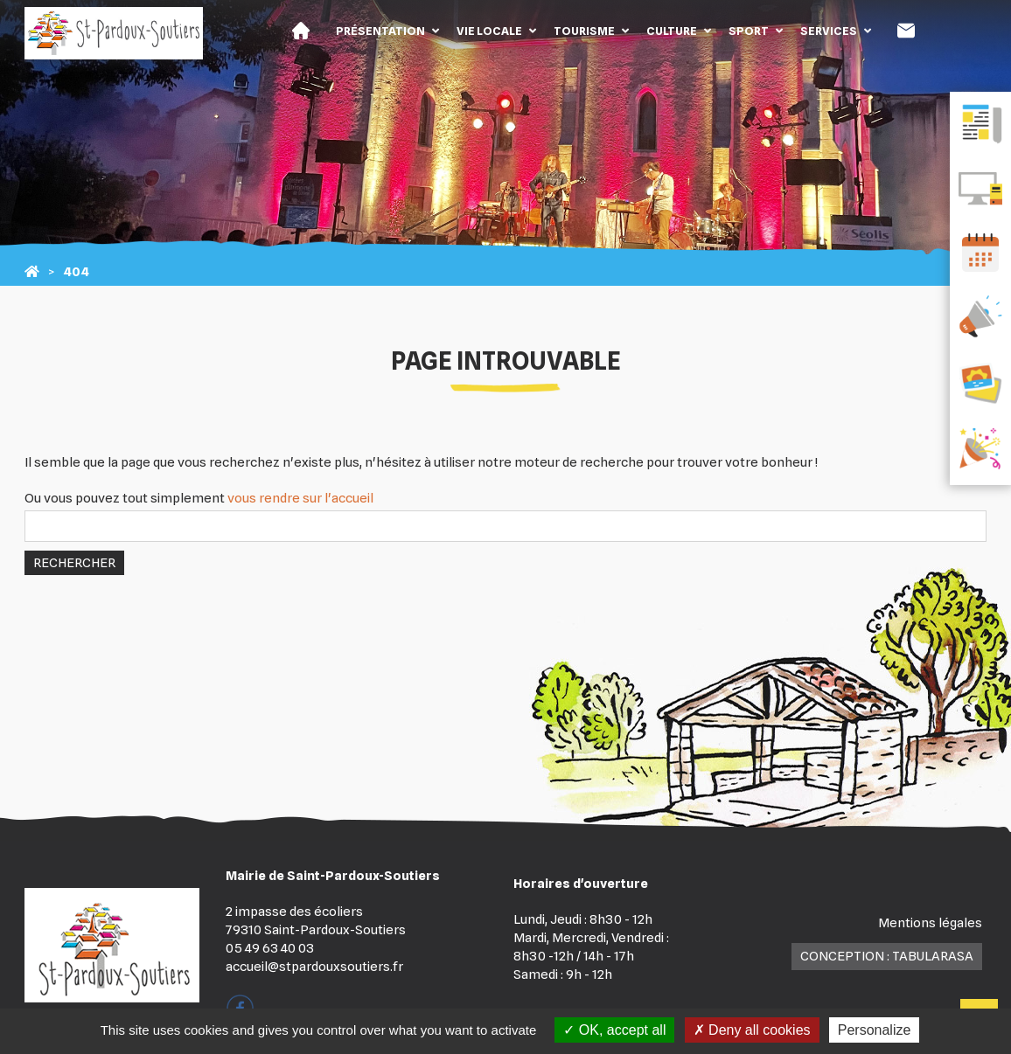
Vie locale (489, 31)
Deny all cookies (752, 1030)
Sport (749, 31)
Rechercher (74, 563)
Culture (671, 31)
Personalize (874, 1030)
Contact (906, 30)
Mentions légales (930, 923)
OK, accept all (614, 1030)
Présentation (380, 31)
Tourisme (584, 31)
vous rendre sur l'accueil (300, 498)
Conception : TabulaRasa (886, 956)
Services (828, 31)
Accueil (301, 30)
